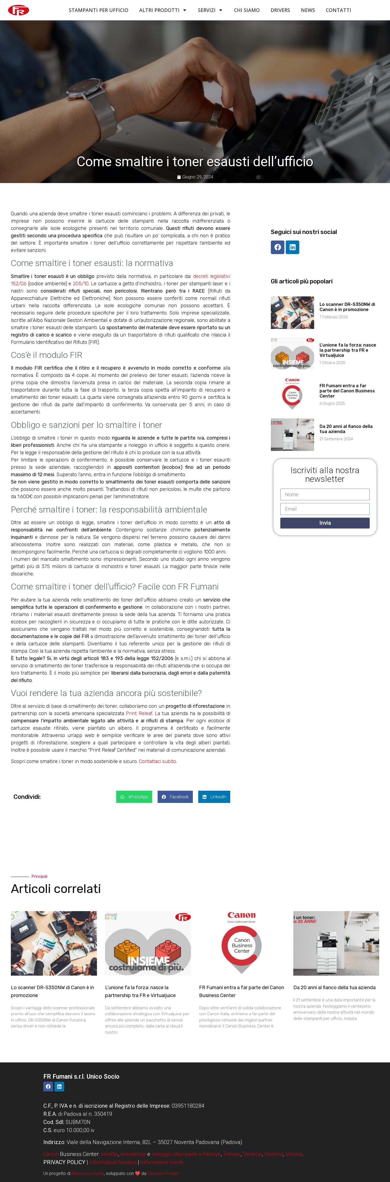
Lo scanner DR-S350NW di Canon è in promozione (347, 307)
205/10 (81, 284)
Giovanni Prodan (162, 1173)
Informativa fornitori (112, 1162)
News (308, 10)
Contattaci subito (157, 761)
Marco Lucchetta (88, 1173)
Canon (50, 1154)
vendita (109, 1154)
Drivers (280, 10)
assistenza (133, 1154)
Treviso (231, 1154)
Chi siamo (247, 10)
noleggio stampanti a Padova (186, 1154)
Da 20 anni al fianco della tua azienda (334, 988)
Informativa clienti (162, 1162)
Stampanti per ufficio (98, 10)
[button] (134, 797)
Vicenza (273, 1154)
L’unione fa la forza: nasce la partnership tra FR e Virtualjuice (348, 350)
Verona (294, 1154)
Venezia (252, 1154)
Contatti (338, 10)
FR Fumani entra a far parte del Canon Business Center (347, 391)
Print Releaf (139, 713)
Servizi (210, 10)
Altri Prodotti (163, 10)
